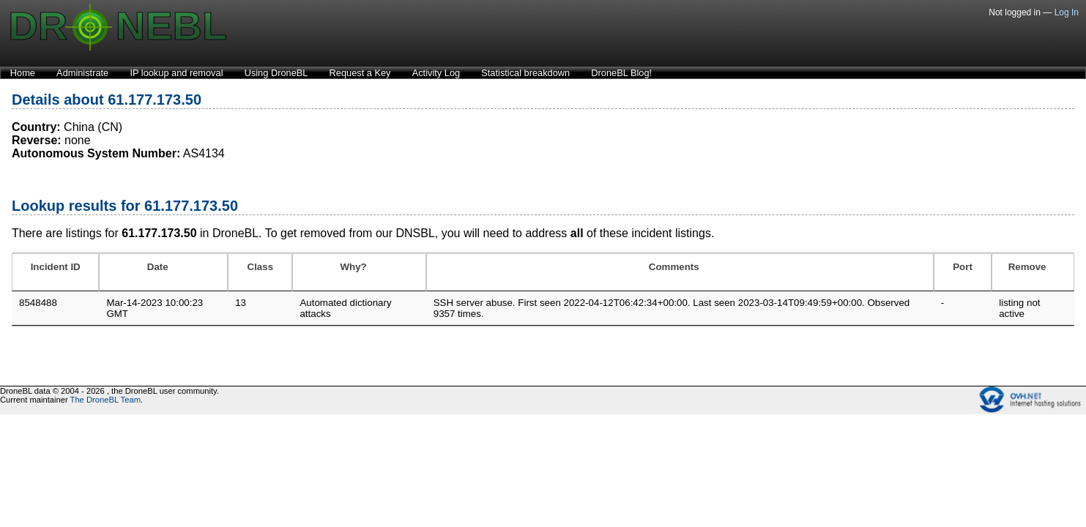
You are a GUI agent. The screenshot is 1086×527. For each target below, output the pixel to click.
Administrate (82, 72)
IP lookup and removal (176, 72)
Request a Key (360, 72)
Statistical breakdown (525, 72)
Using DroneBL (276, 72)
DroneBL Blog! (621, 72)
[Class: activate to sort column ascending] (260, 272)
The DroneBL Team (105, 399)
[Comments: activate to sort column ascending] (680, 272)
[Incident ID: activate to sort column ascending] (55, 272)
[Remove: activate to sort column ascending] (1033, 272)
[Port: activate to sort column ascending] (963, 272)
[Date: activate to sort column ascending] (163, 272)
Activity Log (436, 72)
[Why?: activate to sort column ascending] (358, 272)
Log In (1067, 12)
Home (22, 72)
